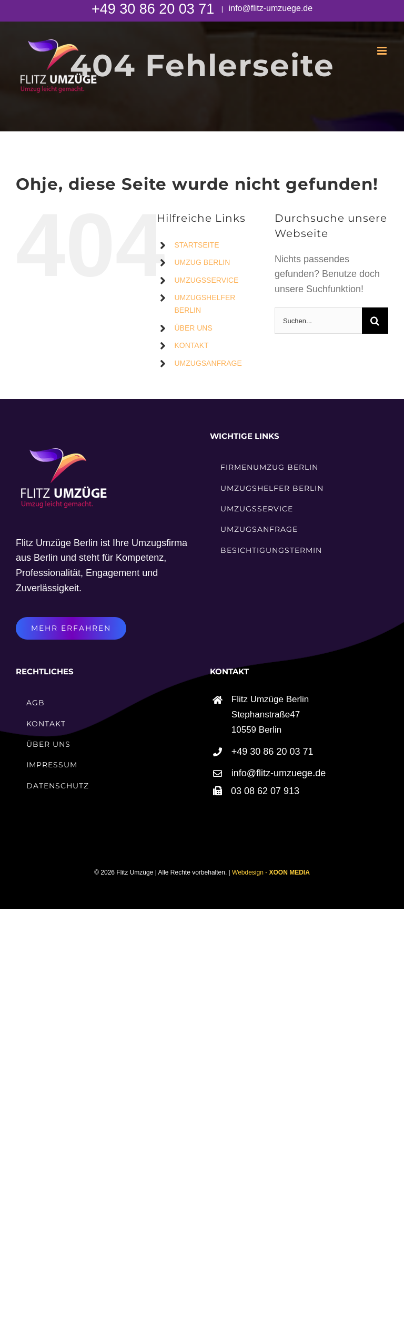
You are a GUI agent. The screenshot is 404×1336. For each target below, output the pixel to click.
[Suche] (375, 320)
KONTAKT (191, 345)
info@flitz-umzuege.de (269, 8)
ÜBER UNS (193, 328)
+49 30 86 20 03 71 (155, 9)
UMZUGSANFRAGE (207, 363)
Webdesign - (271, 872)
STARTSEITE (196, 245)
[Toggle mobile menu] (382, 50)
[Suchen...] (318, 320)
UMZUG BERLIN (202, 262)
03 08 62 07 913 (265, 791)
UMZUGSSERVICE (206, 280)
